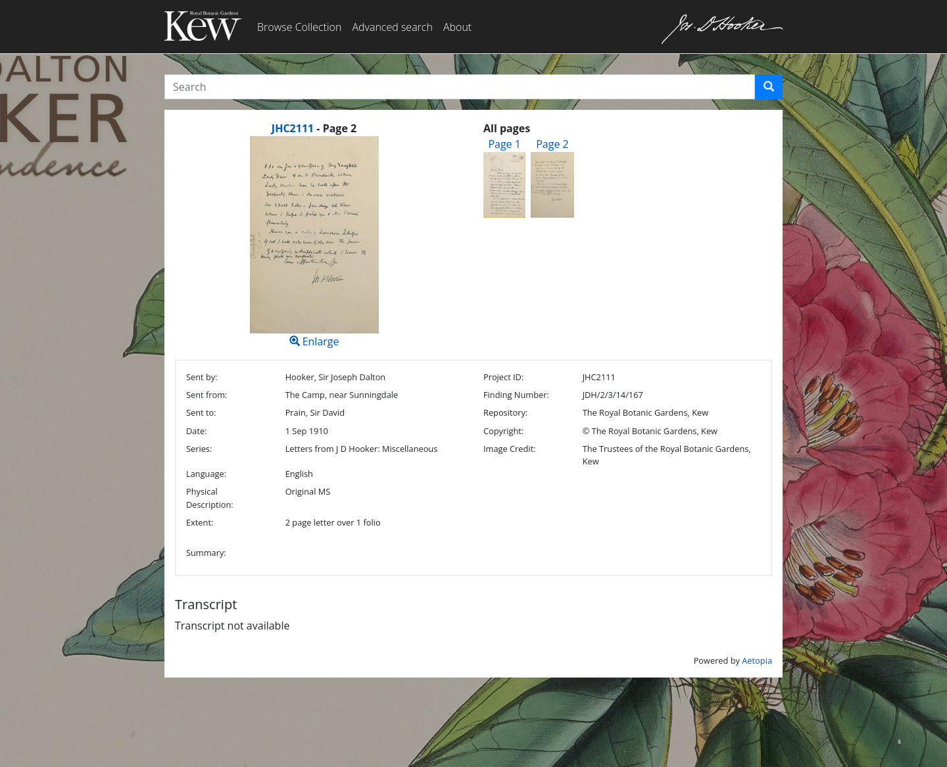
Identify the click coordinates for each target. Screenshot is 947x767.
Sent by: (202, 377)
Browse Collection (299, 27)
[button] (769, 86)
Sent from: (206, 395)
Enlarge (314, 242)
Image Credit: (509, 449)
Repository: (505, 412)
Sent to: (201, 412)
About (457, 27)
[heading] (314, 128)
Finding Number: (516, 395)
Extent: (199, 522)
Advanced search (392, 27)
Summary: (206, 552)
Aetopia (757, 660)
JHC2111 (293, 128)
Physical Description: (209, 497)
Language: (206, 474)
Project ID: (503, 377)
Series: (199, 449)
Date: (196, 431)
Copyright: (503, 431)
